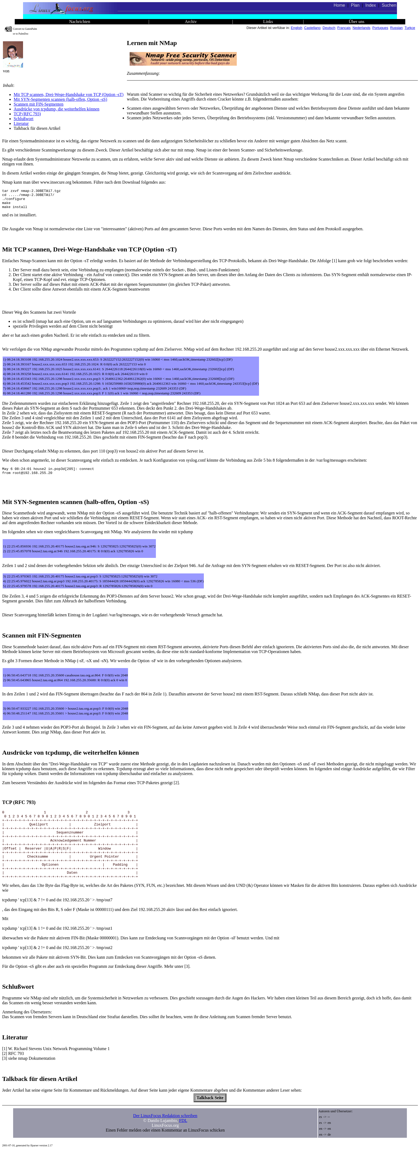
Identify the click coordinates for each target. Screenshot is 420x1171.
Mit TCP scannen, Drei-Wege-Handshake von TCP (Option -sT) (68, 94)
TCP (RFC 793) (27, 114)
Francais (344, 28)
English (296, 28)
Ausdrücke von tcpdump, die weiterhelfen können (56, 109)
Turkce (410, 28)
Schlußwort (23, 118)
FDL (183, 1139)
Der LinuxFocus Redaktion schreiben (165, 1135)
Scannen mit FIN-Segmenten (38, 104)
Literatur (21, 123)
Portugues (380, 28)
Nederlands (361, 28)
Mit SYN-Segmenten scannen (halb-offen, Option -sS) (60, 99)
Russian (396, 28)
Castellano (312, 28)
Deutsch (328, 28)
